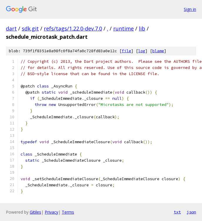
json (191, 212)
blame (158, 50)
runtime (123, 28)
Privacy (51, 212)
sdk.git (30, 28)
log (141, 50)
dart (11, 28)
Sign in (190, 9)
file (126, 50)
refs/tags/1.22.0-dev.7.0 (73, 28)
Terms (68, 212)
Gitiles (35, 212)
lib (142, 28)
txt (177, 212)
